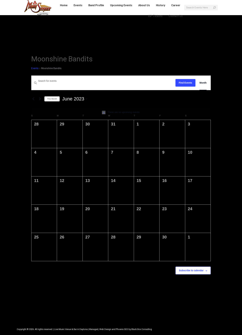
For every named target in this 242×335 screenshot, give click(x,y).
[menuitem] (63, 11)
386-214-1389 (41, 3)
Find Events (185, 82)
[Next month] (40, 99)
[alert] (121, 112)
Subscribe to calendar (191, 270)
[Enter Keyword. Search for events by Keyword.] (103, 81)
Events (34, 68)
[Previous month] (33, 99)
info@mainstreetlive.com (67, 3)
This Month (52, 99)
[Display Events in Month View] (203, 83)
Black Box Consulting (141, 329)
